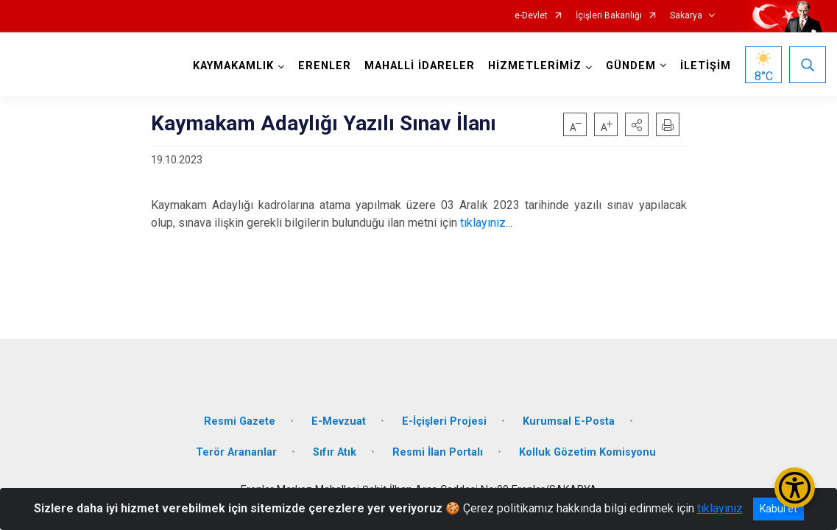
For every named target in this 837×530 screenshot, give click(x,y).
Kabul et (778, 509)
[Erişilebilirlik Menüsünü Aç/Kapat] (794, 487)
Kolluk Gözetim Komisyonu (587, 452)
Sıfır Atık (334, 452)
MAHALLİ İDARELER (419, 66)
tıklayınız (720, 508)
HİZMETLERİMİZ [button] (535, 66)
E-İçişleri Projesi (444, 421)
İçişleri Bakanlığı (609, 16)
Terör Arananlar (236, 452)
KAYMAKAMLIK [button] (233, 66)
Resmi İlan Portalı (437, 452)
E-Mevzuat (338, 421)
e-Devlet (531, 16)
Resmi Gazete (239, 421)
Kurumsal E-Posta (569, 421)
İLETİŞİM (705, 66)
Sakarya (686, 16)
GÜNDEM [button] (631, 66)
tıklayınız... (484, 223)
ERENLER (324, 66)
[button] (637, 124)
